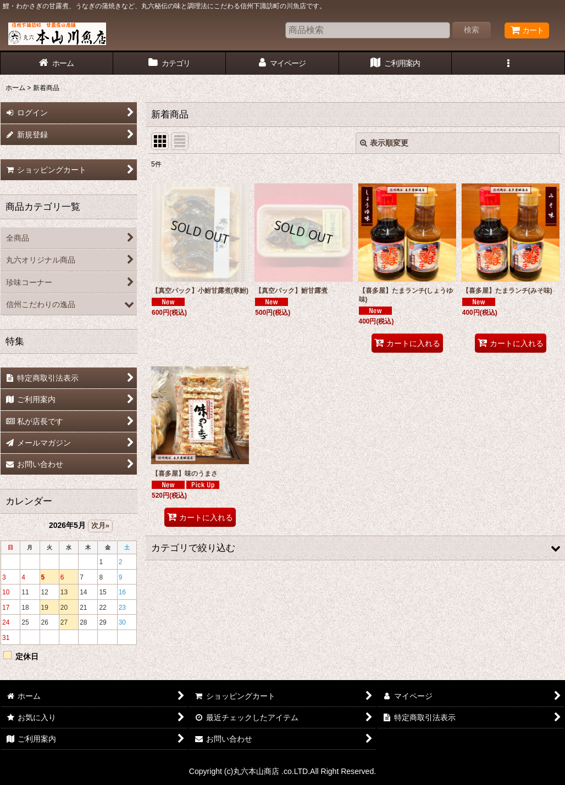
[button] (508, 63)
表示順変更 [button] (384, 142)
